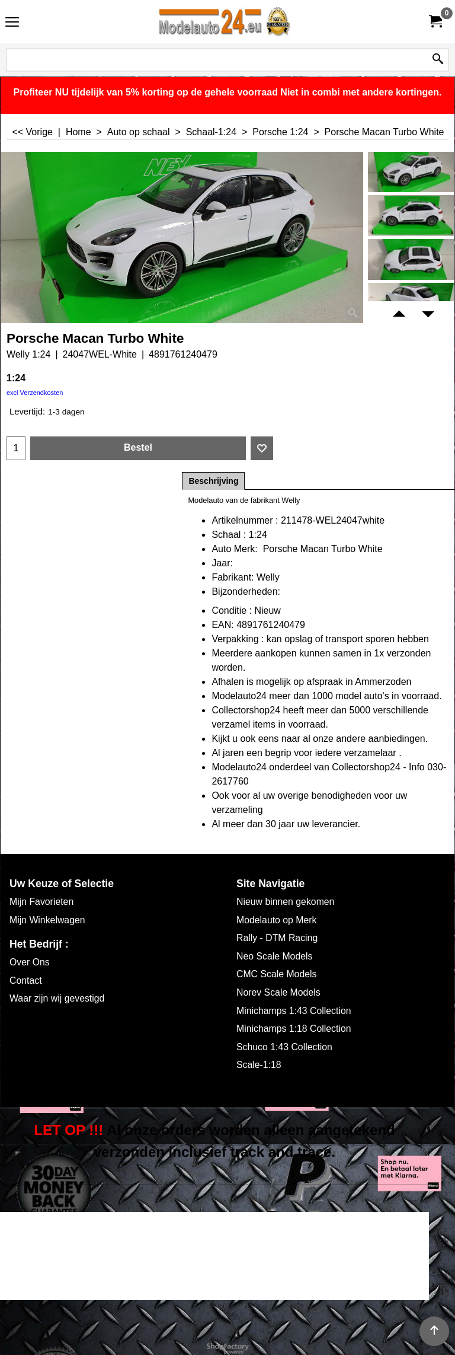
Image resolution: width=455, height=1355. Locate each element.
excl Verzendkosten (35, 392)
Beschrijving (213, 481)
